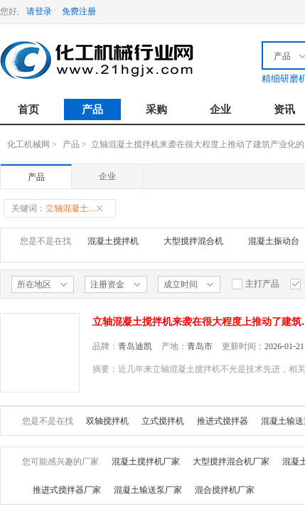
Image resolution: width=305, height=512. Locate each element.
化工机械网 (28, 144)
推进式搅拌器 (222, 421)
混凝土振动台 (273, 241)
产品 (92, 109)
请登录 (39, 11)
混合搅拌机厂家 (225, 490)
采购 (156, 109)
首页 (28, 109)
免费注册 (79, 11)
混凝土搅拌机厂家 (146, 461)
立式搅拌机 (162, 421)
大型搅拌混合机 (193, 241)
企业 (220, 109)
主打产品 (255, 284)
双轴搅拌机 (107, 421)
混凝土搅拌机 (113, 241)
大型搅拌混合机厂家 (231, 461)
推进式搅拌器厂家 (67, 490)
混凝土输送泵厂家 (148, 490)
